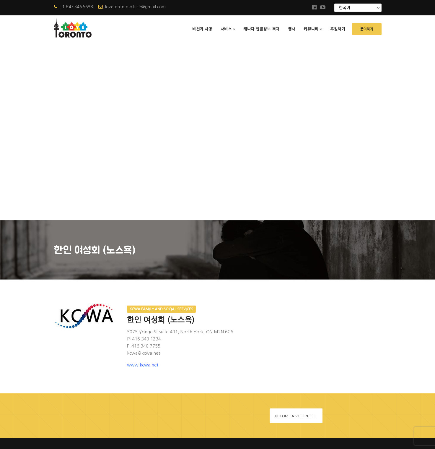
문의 (170, 394)
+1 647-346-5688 (88, 357)
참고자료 (174, 374)
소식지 (172, 354)
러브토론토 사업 (181, 324)
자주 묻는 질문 (179, 364)
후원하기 (337, 29)
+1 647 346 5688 (73, 7)
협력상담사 (176, 384)
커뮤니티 (311, 29)
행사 (291, 29)
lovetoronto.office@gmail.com (132, 7)
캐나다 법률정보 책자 (261, 29)
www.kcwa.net (142, 187)
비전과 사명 (202, 29)
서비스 (226, 29)
